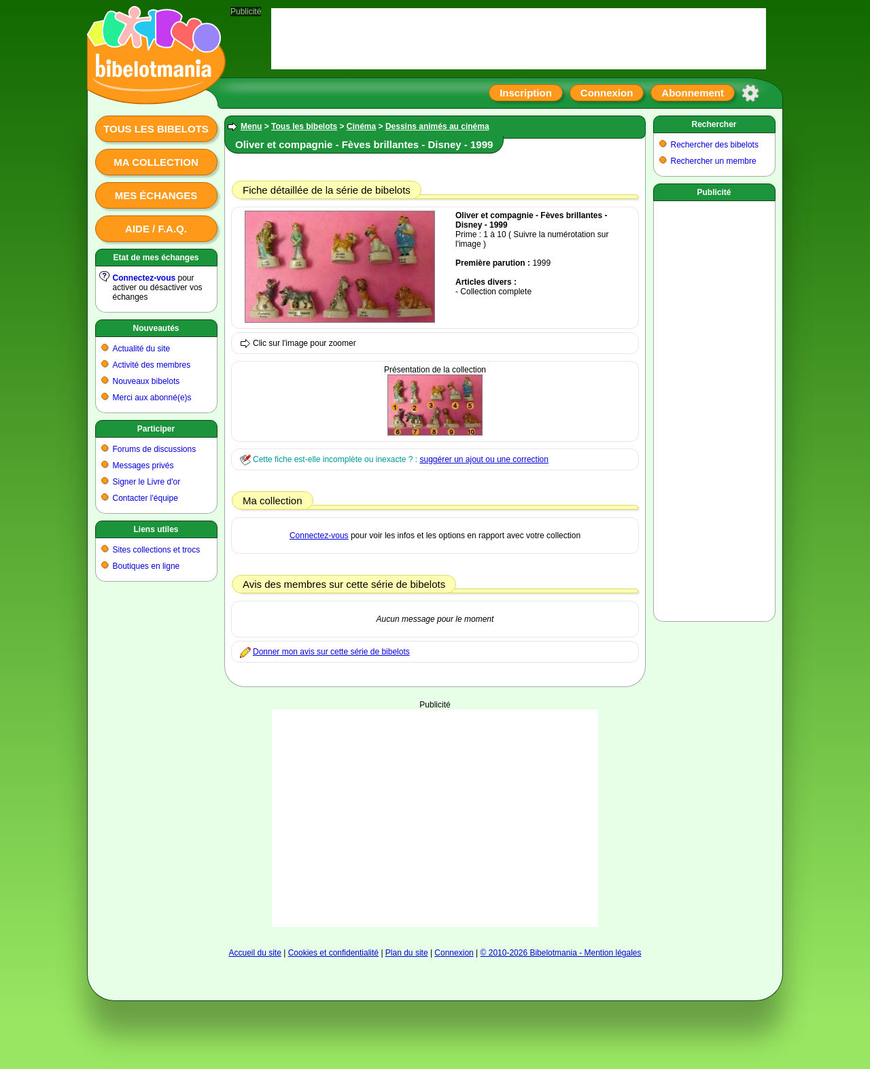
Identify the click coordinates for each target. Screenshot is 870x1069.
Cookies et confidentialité (333, 953)
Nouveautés (156, 328)
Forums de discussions (154, 449)
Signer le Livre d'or (147, 482)
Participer (156, 429)
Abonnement (692, 93)
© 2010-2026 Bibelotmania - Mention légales (561, 953)
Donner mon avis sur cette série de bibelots (331, 651)
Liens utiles (155, 529)
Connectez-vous (144, 278)
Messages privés (143, 465)
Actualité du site (142, 348)
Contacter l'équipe (145, 498)
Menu (251, 126)
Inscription (526, 93)
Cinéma (361, 126)
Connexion (606, 93)
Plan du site (406, 953)
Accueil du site (254, 953)
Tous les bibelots (156, 129)
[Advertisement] (435, 818)
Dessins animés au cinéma (437, 126)
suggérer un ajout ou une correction (483, 459)
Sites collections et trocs (157, 550)
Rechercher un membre (713, 161)
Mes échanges (156, 195)
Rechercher (713, 124)
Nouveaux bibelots (146, 381)
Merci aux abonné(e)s (152, 397)
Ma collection (156, 162)
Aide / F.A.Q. (156, 228)
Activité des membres (152, 365)
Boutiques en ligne (146, 566)
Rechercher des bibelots (715, 145)
